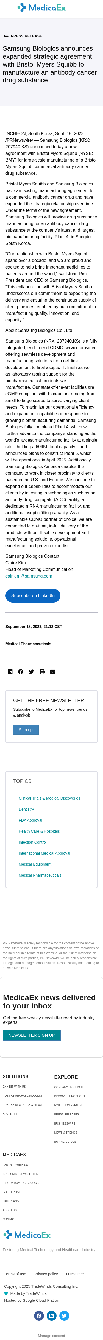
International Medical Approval (44, 853)
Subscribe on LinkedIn (33, 595)
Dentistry (26, 809)
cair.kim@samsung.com (28, 576)
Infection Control (33, 842)
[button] (10, 671)
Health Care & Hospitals (39, 831)
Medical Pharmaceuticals (28, 644)
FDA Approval (30, 820)
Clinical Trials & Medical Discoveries (49, 798)
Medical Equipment (35, 864)
